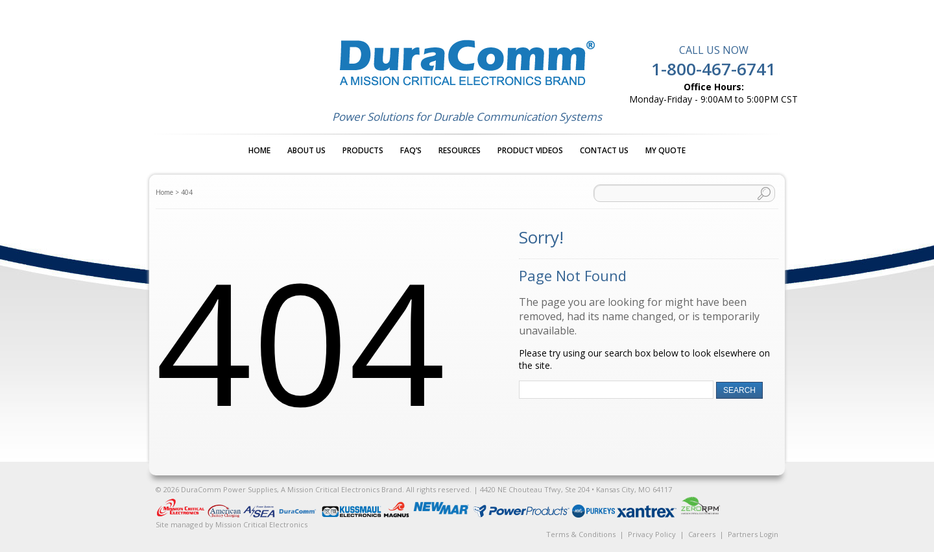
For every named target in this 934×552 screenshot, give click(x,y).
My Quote (665, 150)
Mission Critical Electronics (261, 524)
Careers (701, 534)
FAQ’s (411, 150)
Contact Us (604, 150)
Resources (459, 150)
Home (259, 150)
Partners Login (753, 534)
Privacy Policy (652, 534)
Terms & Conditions (581, 534)
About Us (306, 150)
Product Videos (530, 150)
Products (362, 150)
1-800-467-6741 (713, 69)
